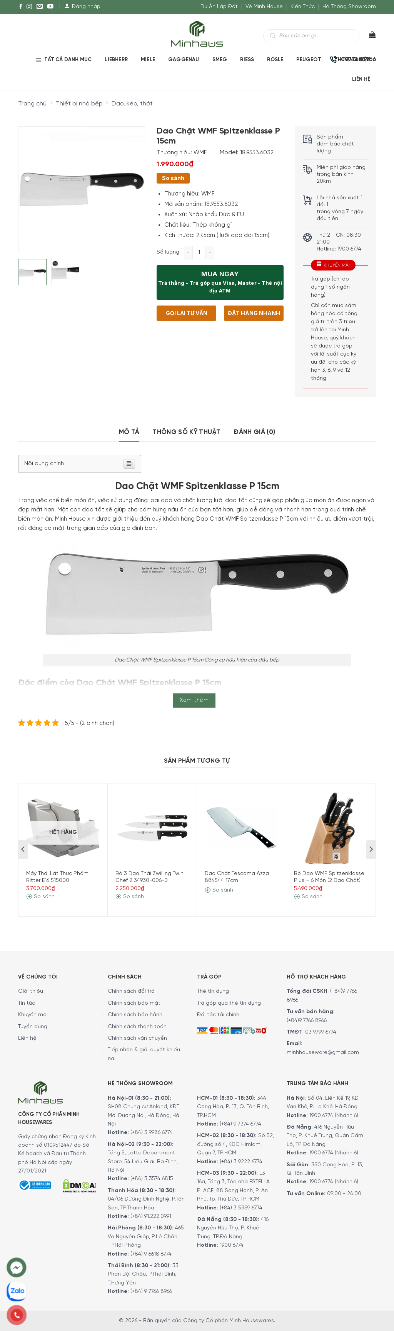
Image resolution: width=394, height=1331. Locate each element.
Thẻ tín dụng (213, 991)
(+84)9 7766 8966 (307, 1021)
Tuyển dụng (32, 1027)
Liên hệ (27, 1038)
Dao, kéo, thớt (132, 103)
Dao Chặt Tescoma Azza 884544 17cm (237, 877)
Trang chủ (32, 103)
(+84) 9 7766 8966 (151, 1291)
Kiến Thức (302, 7)
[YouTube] (50, 7)
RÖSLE (275, 59)
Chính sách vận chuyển (137, 1038)
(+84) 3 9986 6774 (151, 1133)
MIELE (148, 59)
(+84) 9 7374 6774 (239, 1124)
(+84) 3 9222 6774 (241, 1162)
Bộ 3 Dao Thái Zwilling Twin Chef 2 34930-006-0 (149, 877)
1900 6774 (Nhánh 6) (333, 1116)
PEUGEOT (308, 59)
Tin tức (26, 1003)
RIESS (247, 59)
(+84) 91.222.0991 (150, 1216)
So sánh (173, 178)
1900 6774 (232, 1245)
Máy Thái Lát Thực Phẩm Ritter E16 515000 (57, 877)
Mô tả (129, 432)
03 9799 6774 (320, 1032)
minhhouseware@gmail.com (323, 1052)
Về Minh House (264, 7)
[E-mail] (40, 7)
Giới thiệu (30, 991)
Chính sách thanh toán (137, 1027)
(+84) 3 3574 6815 (151, 1179)
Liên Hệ (361, 79)
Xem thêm (194, 700)
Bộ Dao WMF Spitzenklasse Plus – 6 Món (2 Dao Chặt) (329, 877)
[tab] (129, 432)
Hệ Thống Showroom (349, 7)
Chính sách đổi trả (131, 991)
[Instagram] (29, 7)
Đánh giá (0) (254, 432)
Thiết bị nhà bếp (79, 103)
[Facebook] (20, 7)
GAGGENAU (183, 59)
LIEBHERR (116, 59)
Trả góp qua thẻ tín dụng (229, 1003)
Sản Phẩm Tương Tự (197, 761)
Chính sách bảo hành (135, 1015)
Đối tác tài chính (218, 1015)
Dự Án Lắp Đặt (219, 7)
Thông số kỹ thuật (186, 432)
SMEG (219, 59)
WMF (200, 153)
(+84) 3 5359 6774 (241, 1208)
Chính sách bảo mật (134, 1003)
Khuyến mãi (33, 1015)
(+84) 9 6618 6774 (151, 1254)
